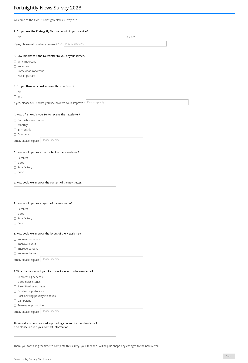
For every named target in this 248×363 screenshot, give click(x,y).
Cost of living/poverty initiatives (35, 296)
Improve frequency (27, 239)
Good (19, 162)
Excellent (21, 158)
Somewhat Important (29, 71)
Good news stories (27, 281)
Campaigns (22, 300)
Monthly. (21, 125)
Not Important (24, 75)
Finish (228, 356)
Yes (131, 37)
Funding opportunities (29, 291)
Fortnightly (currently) (29, 120)
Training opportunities (29, 305)
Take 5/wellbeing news (29, 286)
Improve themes (26, 253)
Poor (19, 172)
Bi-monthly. (23, 129)
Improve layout (25, 244)
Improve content (26, 248)
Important (22, 66)
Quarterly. (21, 134)
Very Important (25, 61)
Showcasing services (28, 277)
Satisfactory (23, 167)
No (17, 37)
